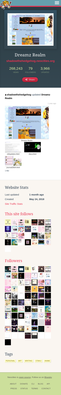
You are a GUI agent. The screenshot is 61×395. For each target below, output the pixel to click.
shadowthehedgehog (18, 94)
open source (25, 377)
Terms (34, 388)
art (20, 361)
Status (24, 388)
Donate (24, 384)
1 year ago (52, 103)
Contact (46, 388)
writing (28, 361)
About (13, 384)
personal (10, 361)
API (48, 384)
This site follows (19, 214)
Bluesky (48, 377)
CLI (32, 384)
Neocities (11, 377)
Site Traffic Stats (14, 203)
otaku (38, 361)
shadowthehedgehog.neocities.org (30, 61)
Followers (13, 261)
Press (13, 388)
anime (47, 361)
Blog (40, 384)
